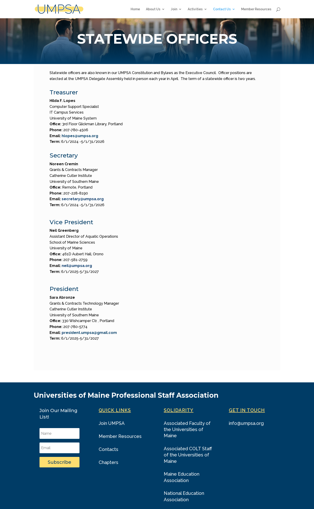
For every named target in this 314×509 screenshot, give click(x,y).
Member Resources (256, 9)
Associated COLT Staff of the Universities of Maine (188, 455)
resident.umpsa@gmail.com (90, 332)
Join (174, 9)
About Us (153, 9)
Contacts (108, 449)
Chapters (108, 462)
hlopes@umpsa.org (80, 136)
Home (135, 9)
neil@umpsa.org (77, 266)
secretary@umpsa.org (83, 199)
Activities (195, 9)
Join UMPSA (112, 423)
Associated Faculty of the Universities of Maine (187, 429)
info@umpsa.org (246, 423)
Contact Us (222, 9)
